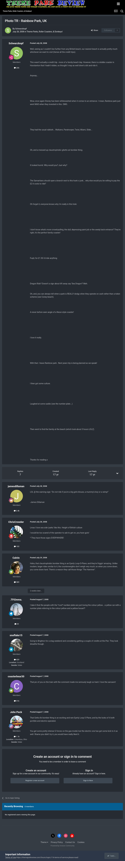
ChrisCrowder (16, 521)
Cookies (80, 842)
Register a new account (34, 780)
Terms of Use (10, 857)
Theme (44, 842)
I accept (112, 856)
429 (16, 660)
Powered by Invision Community (62, 846)
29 (17, 624)
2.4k (17, 511)
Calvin (16, 557)
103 (16, 546)
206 (16, 68)
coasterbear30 (16, 676)
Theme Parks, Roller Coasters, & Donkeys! (44, 32)
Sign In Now (88, 780)
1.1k (17, 737)
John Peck (16, 712)
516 (16, 701)
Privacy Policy (57, 842)
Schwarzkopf (21, 29)
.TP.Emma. (16, 599)
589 (16, 582)
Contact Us (70, 842)
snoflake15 (16, 635)
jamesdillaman (16, 486)
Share (94, 30)
